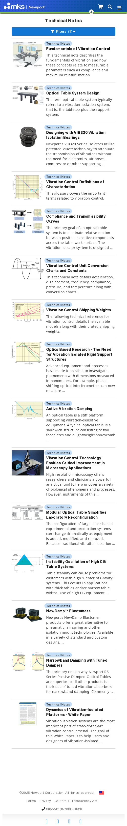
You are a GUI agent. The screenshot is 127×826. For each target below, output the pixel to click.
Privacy (45, 801)
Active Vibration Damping (69, 409)
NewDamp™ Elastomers (68, 611)
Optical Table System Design (72, 93)
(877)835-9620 (71, 809)
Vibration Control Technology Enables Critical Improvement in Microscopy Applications (75, 463)
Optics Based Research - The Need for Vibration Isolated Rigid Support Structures (79, 354)
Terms (31, 801)
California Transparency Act (76, 801)
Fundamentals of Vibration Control (78, 49)
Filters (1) (64, 31)
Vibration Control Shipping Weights (78, 310)
